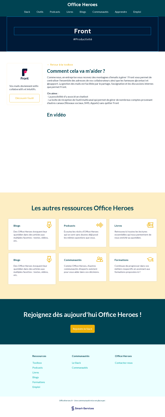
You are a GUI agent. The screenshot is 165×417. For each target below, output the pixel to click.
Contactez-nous (124, 362)
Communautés (100, 11)
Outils (40, 11)
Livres (70, 11)
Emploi (137, 11)
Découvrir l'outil (24, 98)
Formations (38, 382)
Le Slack (76, 362)
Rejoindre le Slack (82, 328)
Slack (27, 11)
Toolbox (37, 362)
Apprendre (121, 11)
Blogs (83, 11)
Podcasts (55, 11)
